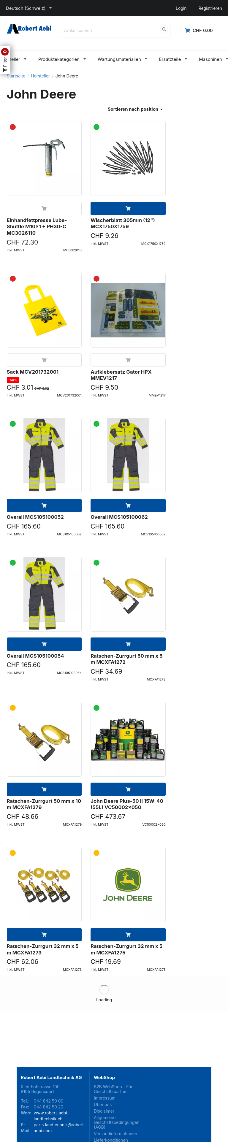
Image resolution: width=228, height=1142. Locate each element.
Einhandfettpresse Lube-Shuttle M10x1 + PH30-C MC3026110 (37, 226)
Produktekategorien (59, 59)
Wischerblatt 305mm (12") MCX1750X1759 (123, 223)
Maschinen (210, 59)
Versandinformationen (114, 1087)
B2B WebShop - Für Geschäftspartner (113, 1043)
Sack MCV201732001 (33, 372)
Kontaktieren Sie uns (114, 1118)
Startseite (16, 75)
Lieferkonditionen (111, 1094)
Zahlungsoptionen (111, 1112)
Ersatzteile (170, 59)
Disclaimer (104, 1065)
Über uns (103, 1058)
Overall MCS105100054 (35, 656)
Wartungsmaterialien (119, 59)
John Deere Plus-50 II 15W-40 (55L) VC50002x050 (127, 804)
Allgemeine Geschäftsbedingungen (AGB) (114, 1076)
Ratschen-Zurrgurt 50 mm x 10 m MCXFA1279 (44, 804)
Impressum (104, 1052)
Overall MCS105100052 (35, 517)
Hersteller (40, 75)
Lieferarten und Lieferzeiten (109, 1103)
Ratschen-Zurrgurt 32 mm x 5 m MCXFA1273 (43, 949)
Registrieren (210, 8)
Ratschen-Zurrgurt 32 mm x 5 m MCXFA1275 (126, 949)
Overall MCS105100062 (119, 517)
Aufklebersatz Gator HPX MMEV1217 (121, 375)
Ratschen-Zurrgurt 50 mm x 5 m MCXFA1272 (127, 659)
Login (181, 8)
